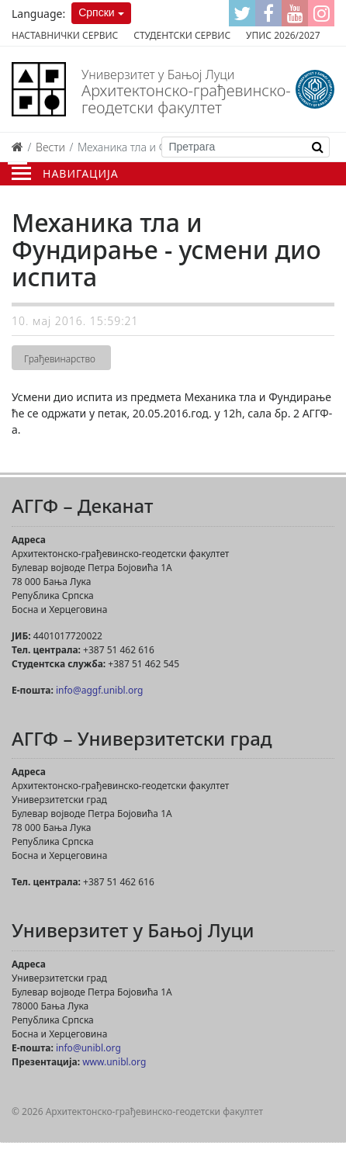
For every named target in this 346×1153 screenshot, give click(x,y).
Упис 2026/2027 (283, 35)
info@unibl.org (88, 1047)
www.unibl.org (114, 1061)
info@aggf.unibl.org (99, 690)
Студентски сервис (181, 35)
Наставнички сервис (65, 35)
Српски (96, 12)
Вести (50, 147)
